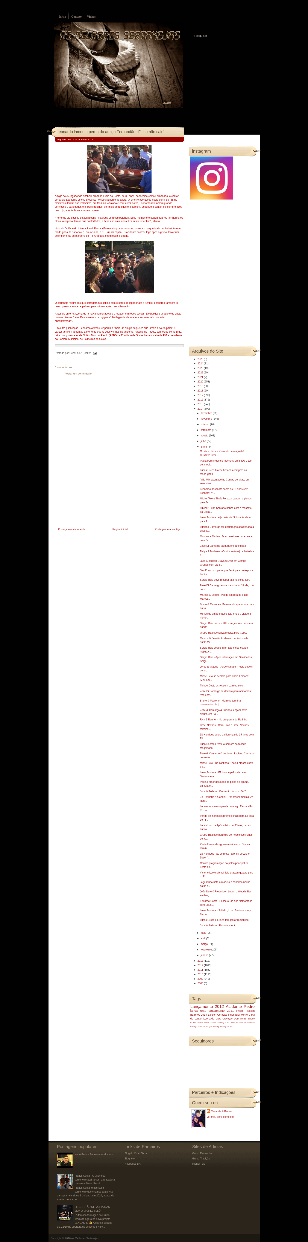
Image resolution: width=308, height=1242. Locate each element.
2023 (200, 368)
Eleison (212, 1014)
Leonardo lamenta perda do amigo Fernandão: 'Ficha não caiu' (110, 132)
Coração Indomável (228, 1014)
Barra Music (203, 1022)
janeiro (204, 955)
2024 (200, 363)
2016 (200, 399)
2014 (200, 408)
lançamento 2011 (221, 1010)
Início (62, 16)
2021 (200, 377)
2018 (200, 390)
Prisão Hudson (245, 1010)
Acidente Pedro (240, 1006)
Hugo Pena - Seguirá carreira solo (93, 1154)
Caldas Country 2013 (219, 1022)
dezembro (206, 413)
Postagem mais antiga (168, 529)
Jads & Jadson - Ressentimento (218, 925)
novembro (206, 418)
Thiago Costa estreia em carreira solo (221, 685)
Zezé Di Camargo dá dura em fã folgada (223, 545)
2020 (200, 381)
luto (231, 1026)
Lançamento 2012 (207, 1006)
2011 (200, 969)
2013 (200, 960)
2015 (200, 404)
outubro (205, 424)
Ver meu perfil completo (220, 1116)
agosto (204, 435)
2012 (200, 965)
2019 (200, 386)
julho (203, 441)
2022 (200, 372)
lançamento (198, 1010)
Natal (200, 1026)
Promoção (207, 1026)
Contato (76, 16)
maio (203, 932)
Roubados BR (133, 1163)
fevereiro (205, 949)
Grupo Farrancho (202, 1153)
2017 (200, 395)
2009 (200, 978)
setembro (206, 429)
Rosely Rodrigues (221, 1026)
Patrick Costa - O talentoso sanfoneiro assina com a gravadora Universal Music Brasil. (94, 1179)
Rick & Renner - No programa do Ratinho (223, 719)
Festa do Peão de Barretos (242, 1022)
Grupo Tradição (201, 1158)
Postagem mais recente (71, 529)
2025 (200, 359)
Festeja (193, 1026)
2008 (200, 983)
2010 (200, 974)
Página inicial (120, 529)
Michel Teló (198, 1163)
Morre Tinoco (247, 1018)
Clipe (218, 1018)
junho (204, 446)
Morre (244, 1014)
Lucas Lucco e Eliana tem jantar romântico (224, 919)
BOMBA (194, 1022)
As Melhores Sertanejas (85, 1238)
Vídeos (91, 16)
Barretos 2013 (198, 1014)
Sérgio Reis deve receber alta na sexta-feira (225, 579)
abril (203, 938)
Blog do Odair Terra (136, 1153)
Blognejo (130, 1158)
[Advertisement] (87, 496)
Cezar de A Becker (221, 1111)
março (204, 944)
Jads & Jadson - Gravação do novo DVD (223, 791)
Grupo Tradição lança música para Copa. (223, 632)
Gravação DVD (231, 1018)
